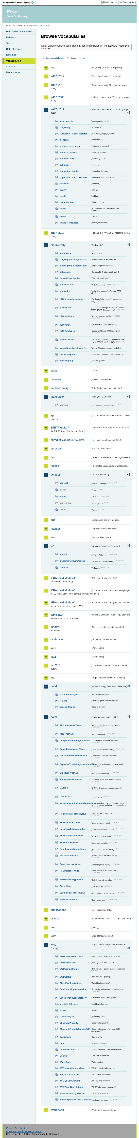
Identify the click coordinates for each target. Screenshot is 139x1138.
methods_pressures (70, 146)
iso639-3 (64, 788)
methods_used (67, 158)
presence (64, 183)
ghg (53, 520)
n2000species (66, 339)
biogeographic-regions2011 (73, 265)
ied (52, 546)
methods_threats (68, 152)
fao (52, 457)
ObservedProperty (69, 1023)
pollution (64, 165)
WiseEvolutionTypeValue (72, 1093)
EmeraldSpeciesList (70, 278)
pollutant (64, 567)
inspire (55, 627)
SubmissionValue (68, 899)
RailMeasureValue (69, 855)
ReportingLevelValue (70, 864)
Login (106, 2)
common (56, 379)
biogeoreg (65, 127)
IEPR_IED (57, 614)
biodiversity (58, 245)
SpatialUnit (65, 1037)
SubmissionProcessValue (72, 893)
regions (63, 701)
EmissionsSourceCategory (73, 998)
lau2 (53, 656)
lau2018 (55, 665)
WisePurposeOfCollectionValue (75, 1099)
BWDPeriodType (68, 962)
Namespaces (13, 72)
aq (52, 67)
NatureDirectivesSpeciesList (74, 348)
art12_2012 (57, 76)
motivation (65, 291)
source (63, 496)
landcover (57, 639)
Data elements (13, 49)
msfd (54, 686)
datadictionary (60, 388)
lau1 (53, 648)
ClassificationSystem (70, 983)
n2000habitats (67, 316)
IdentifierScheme (68, 1004)
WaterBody (65, 1062)
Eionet (19, 25)
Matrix (63, 1010)
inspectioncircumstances (72, 561)
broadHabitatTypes (69, 694)
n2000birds (65, 307)
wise (53, 944)
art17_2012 (57, 109)
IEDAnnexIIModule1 (63, 578)
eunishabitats (66, 284)
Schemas (11, 55)
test (53, 927)
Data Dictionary (30, 25)
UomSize (64, 1056)
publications (58, 910)
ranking (63, 196)
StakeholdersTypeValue (71, 879)
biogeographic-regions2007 (73, 259)
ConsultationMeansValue (72, 749)
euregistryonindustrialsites (67, 440)
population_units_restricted (73, 177)
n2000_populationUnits (71, 299)
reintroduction (67, 202)
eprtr (53, 415)
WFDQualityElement (70, 1081)
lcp (52, 677)
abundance (65, 253)
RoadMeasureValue (69, 871)
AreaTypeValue (67, 734)
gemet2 (55, 474)
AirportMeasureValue (70, 725)
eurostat (56, 448)
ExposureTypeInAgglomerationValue (75, 764)
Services (10, 66)
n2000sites (65, 325)
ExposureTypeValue (70, 773)
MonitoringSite (67, 1016)
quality (63, 190)
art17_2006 (57, 97)
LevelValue (65, 796)
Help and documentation (19, 31)
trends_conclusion (69, 223)
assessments (66, 121)
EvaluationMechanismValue (73, 755)
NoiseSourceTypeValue (71, 835)
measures (65, 140)
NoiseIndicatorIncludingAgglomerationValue (75, 803)
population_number (69, 171)
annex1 (63, 554)
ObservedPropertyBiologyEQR (75, 1029)
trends (63, 216)
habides (55, 528)
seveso (55, 918)
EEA (19, 2)
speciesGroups (67, 707)
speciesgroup (66, 360)
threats (63, 208)
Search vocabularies (54, 58)
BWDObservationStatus (71, 956)
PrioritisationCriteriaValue (73, 849)
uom (53, 935)
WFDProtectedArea (69, 1074)
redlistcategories (68, 354)
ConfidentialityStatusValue (73, 989)
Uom (62, 1043)
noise (54, 717)
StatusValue (66, 886)
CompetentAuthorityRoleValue (75, 740)
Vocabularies (13, 60)
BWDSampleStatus (69, 969)
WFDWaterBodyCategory (72, 1087)
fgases (55, 466)
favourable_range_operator (73, 133)
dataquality (65, 272)
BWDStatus (65, 977)
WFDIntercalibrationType (72, 1068)
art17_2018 (57, 232)
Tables (9, 43)
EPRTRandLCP (60, 427)
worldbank (57, 1110)
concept (64, 483)
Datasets (11, 37)
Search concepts (78, 58)
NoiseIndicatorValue (70, 822)
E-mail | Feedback (15, 1128)
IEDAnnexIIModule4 (63, 602)
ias (52, 537)
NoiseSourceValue (69, 842)
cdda (54, 370)
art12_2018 (57, 85)
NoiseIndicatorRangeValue (73, 814)
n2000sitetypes (67, 331)
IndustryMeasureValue (71, 779)
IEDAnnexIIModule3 (63, 590)
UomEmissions (67, 1049)
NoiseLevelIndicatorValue (72, 829)
